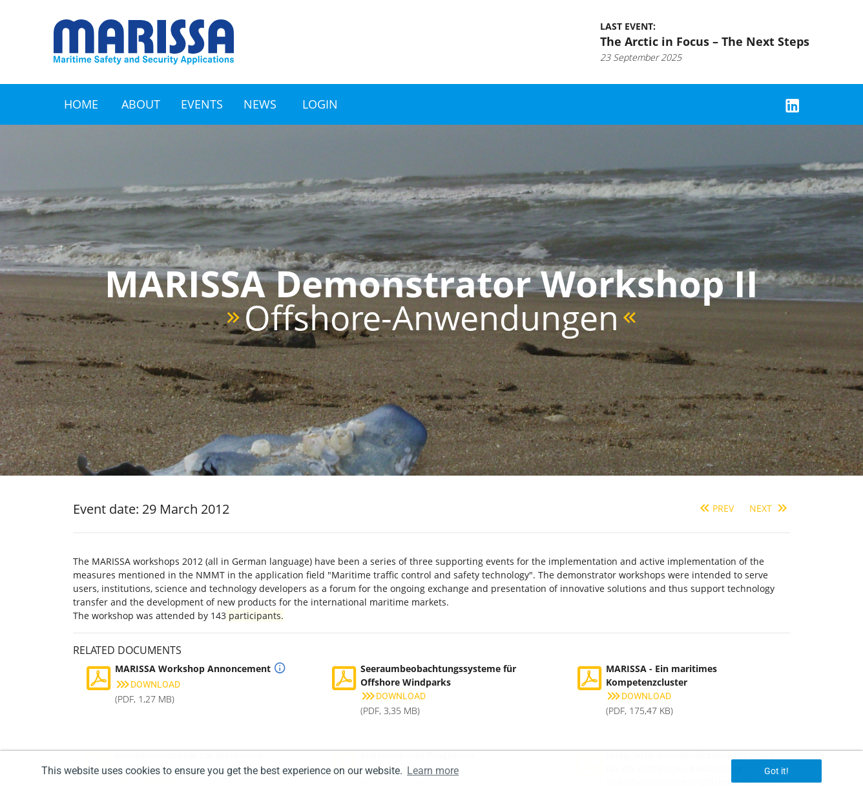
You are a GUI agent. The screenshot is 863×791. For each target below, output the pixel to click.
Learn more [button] (433, 771)
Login (320, 104)
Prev (715, 508)
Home (81, 104)
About (140, 104)
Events (202, 104)
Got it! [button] (776, 771)
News (260, 104)
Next (769, 508)
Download (147, 684)
